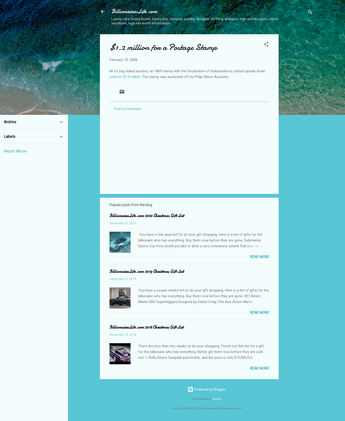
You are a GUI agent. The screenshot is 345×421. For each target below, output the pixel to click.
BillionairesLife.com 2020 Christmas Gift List (146, 216)
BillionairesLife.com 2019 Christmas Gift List (146, 272)
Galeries (217, 398)
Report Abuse (15, 151)
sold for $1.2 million (124, 77)
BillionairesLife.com (134, 11)
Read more (259, 257)
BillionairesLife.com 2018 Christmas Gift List (146, 327)
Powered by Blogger (207, 389)
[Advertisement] (297, 106)
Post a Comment (127, 109)
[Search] (310, 13)
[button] (266, 45)
